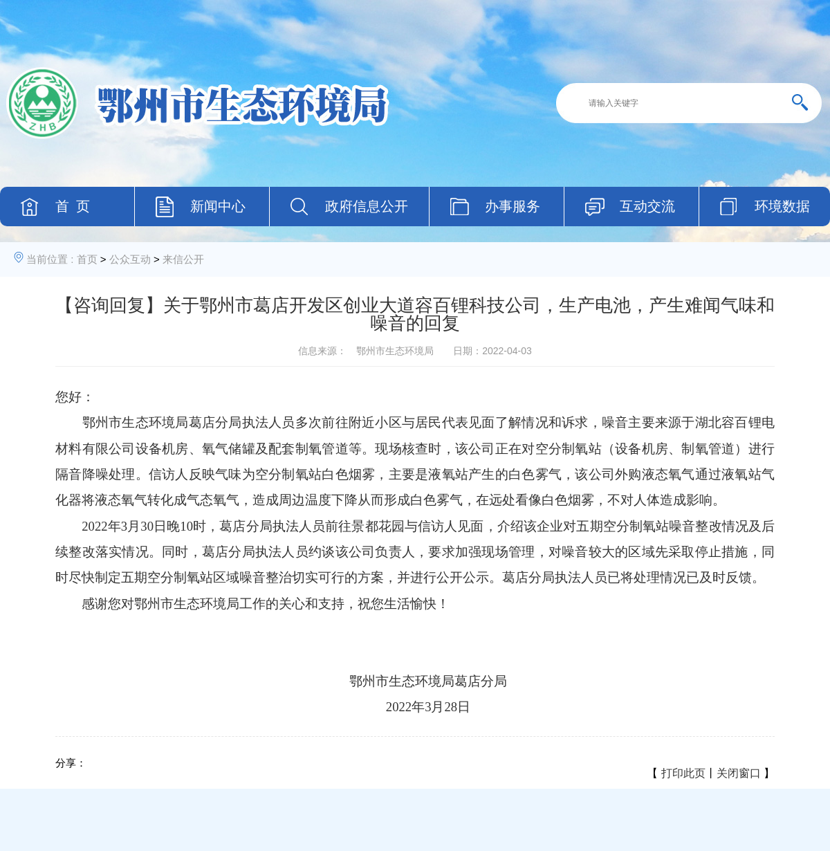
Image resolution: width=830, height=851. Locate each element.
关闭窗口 (739, 773)
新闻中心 (218, 206)
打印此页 (683, 773)
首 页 (72, 206)
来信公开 (183, 259)
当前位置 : (49, 259)
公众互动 (130, 259)
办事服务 (512, 206)
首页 (87, 259)
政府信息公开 (366, 206)
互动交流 (647, 206)
